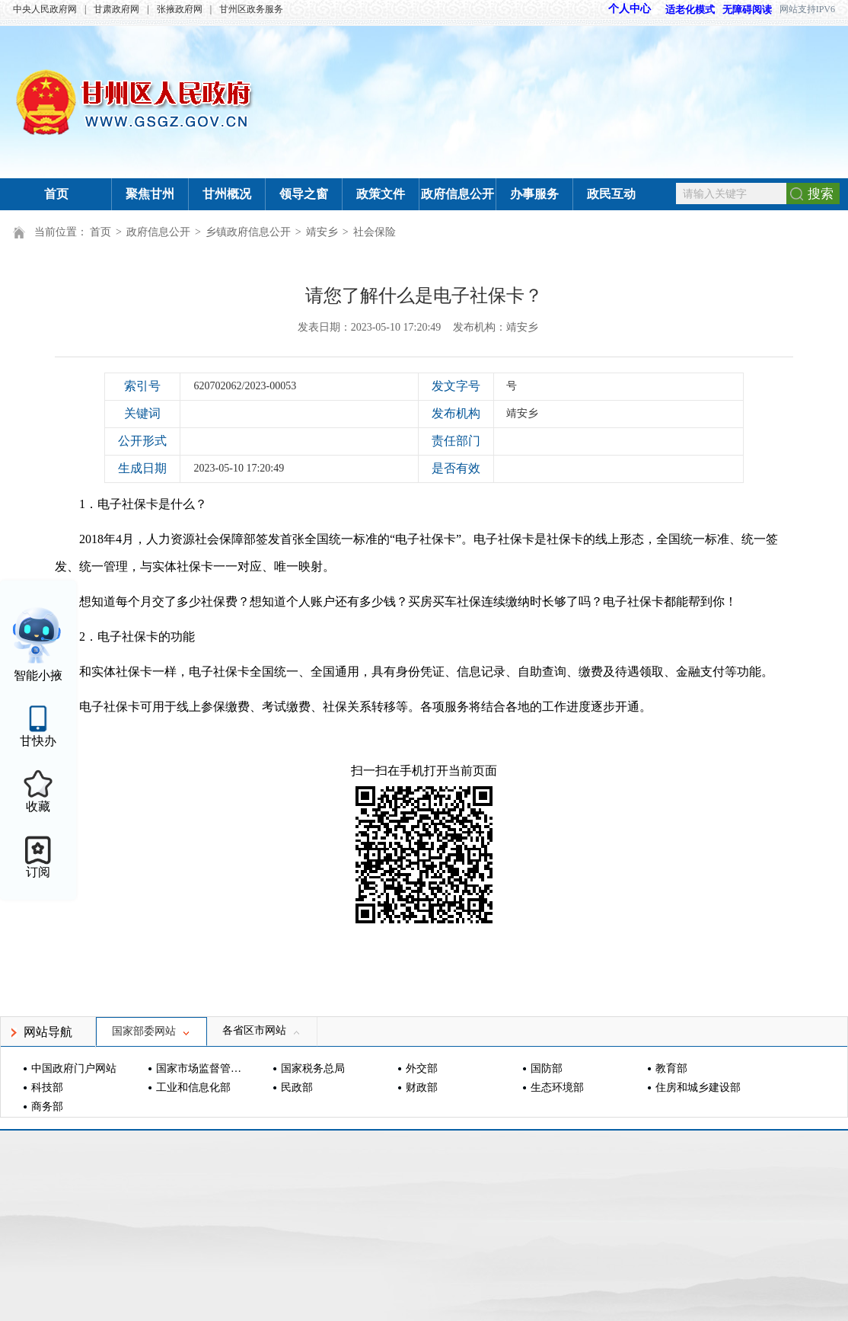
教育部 (671, 1068)
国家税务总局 (313, 1068)
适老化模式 (683, 9)
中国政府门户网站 (73, 1068)
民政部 (297, 1087)
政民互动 (611, 193)
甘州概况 (226, 193)
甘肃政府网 (116, 9)
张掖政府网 (179, 9)
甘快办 (38, 740)
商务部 (47, 1106)
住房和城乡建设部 (698, 1087)
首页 (56, 193)
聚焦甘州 (150, 193)
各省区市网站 (261, 1030)
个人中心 (629, 8)
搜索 (821, 194)
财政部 (422, 1087)
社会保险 (374, 232)
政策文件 (380, 193)
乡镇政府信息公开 (248, 232)
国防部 (547, 1068)
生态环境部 (557, 1087)
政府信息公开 (457, 193)
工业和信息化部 (193, 1087)
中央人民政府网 (45, 9)
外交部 (422, 1068)
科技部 (47, 1087)
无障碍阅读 (747, 9)
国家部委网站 (151, 1031)
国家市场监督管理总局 (200, 1068)
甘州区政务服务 (251, 9)
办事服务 (534, 193)
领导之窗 (303, 193)
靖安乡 (322, 232)
